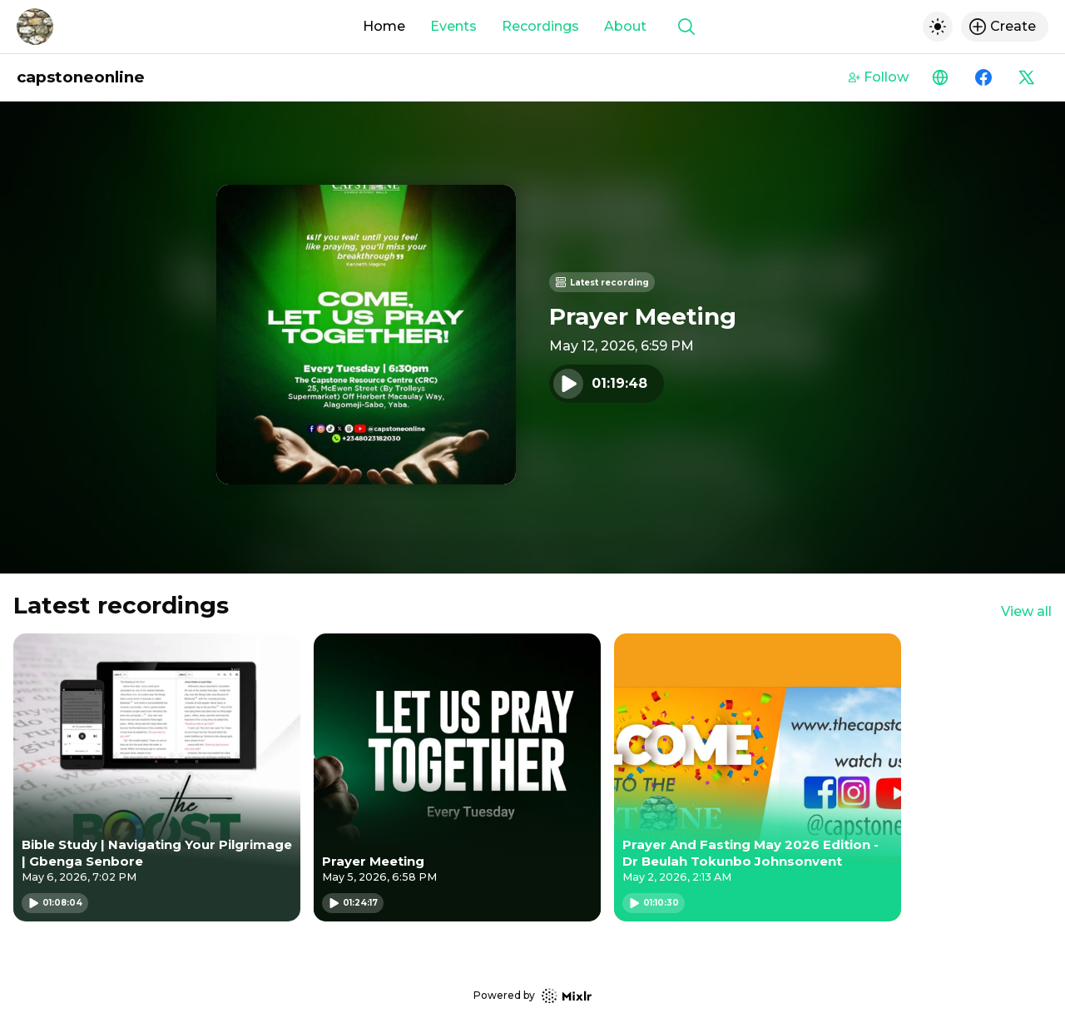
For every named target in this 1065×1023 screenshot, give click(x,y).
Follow (879, 77)
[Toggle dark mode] (938, 27)
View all (1026, 611)
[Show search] (686, 27)
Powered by (532, 996)
